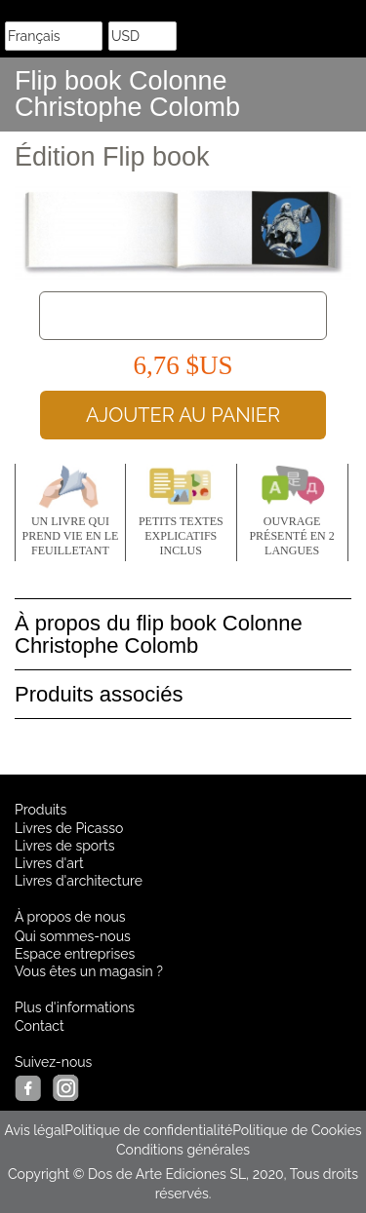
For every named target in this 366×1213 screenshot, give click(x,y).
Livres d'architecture (78, 881)
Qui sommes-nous (73, 936)
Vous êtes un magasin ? (89, 971)
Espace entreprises (75, 954)
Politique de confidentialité (148, 1130)
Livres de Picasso (69, 828)
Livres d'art (49, 863)
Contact (39, 1026)
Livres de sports (65, 845)
